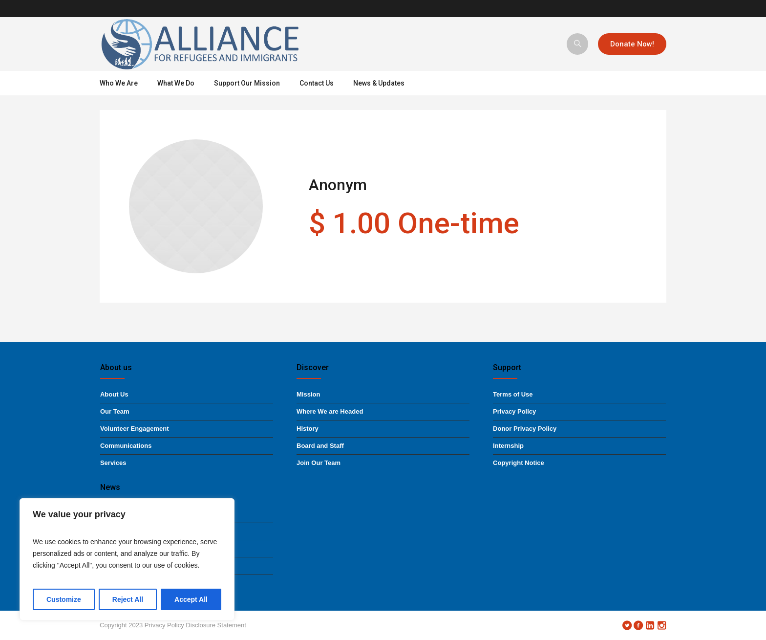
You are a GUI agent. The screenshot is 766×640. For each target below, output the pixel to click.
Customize (63, 599)
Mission (308, 394)
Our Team (114, 411)
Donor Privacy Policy (524, 428)
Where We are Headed (330, 411)
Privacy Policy (514, 411)
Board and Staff (320, 445)
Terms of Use (512, 394)
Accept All (191, 599)
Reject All (127, 599)
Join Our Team (318, 462)
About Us (114, 394)
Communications (125, 445)
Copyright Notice (518, 462)
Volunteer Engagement (134, 428)
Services (113, 462)
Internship (508, 445)
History (308, 428)
